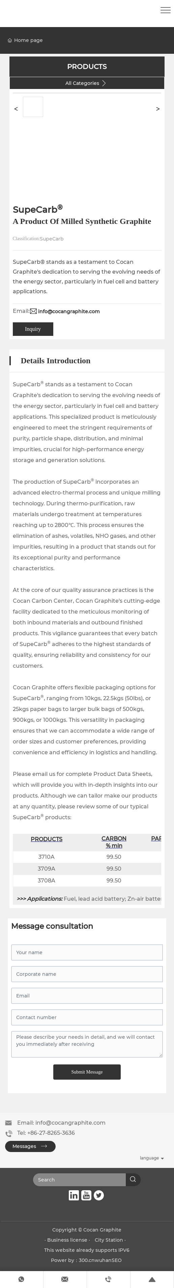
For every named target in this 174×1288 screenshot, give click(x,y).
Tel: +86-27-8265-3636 (46, 1133)
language (149, 1157)
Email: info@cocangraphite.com (61, 1123)
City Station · (110, 1240)
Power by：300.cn (73, 1260)
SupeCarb (52, 239)
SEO (117, 1260)
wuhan (103, 1260)
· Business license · (68, 1240)
